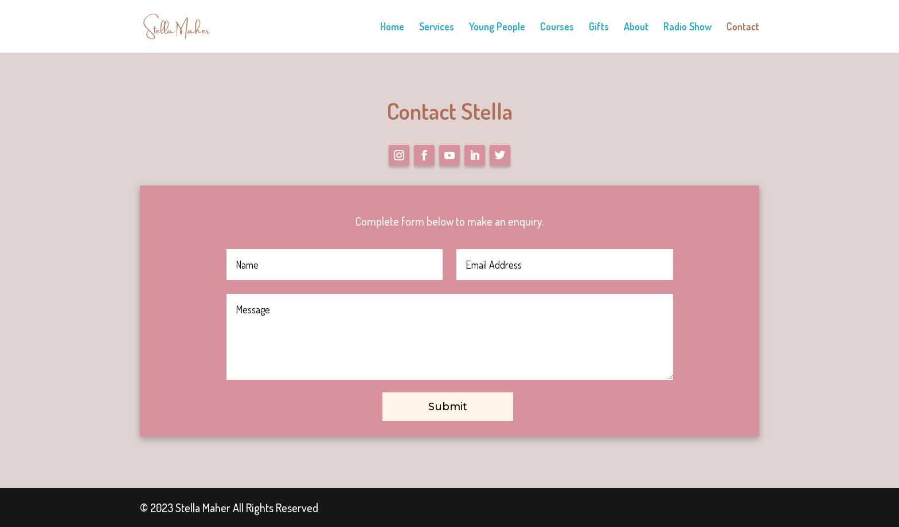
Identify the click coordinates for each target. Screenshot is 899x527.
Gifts (599, 27)
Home (392, 27)
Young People (497, 27)
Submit (447, 406)
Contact (742, 27)
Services (436, 27)
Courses (557, 27)
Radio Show (687, 27)
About (636, 27)
